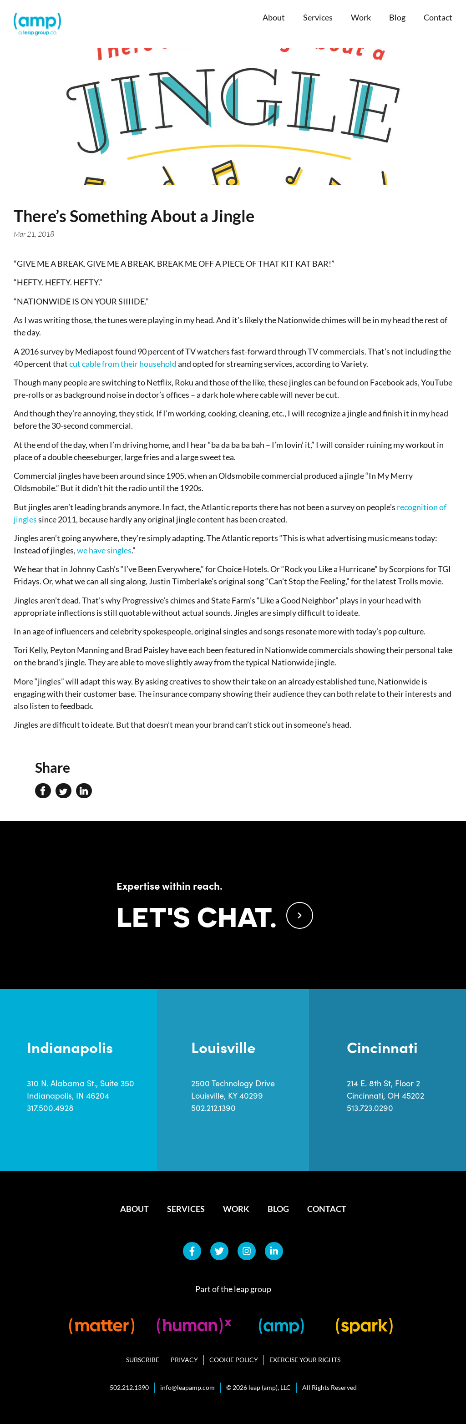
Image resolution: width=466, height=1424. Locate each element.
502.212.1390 (213, 1107)
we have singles (104, 550)
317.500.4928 (50, 1107)
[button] (43, 791)
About (274, 17)
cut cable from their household (123, 364)
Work (361, 17)
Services (318, 17)
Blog (397, 17)
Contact (438, 17)
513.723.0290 (370, 1107)
